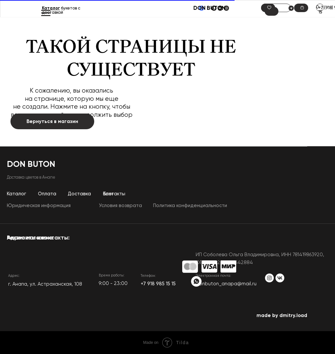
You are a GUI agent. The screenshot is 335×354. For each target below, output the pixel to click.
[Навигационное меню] (45, 13)
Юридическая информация (39, 205)
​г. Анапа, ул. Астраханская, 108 (45, 284)
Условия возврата (120, 205)
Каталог (51, 8)
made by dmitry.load (281, 315)
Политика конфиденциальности (190, 205)
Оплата (47, 193)
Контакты (114, 193)
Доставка (79, 193)
